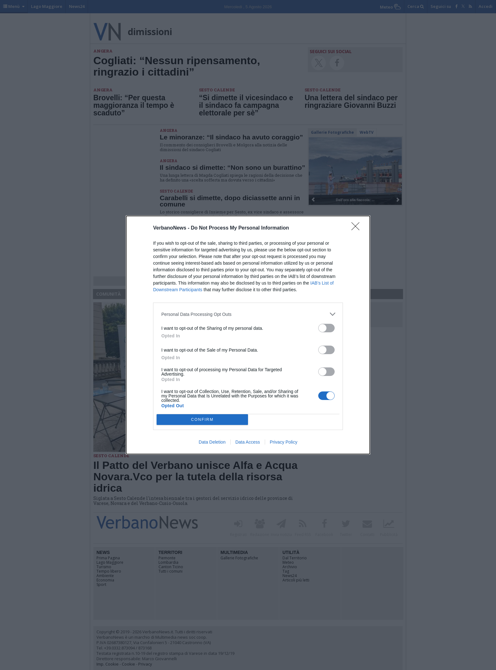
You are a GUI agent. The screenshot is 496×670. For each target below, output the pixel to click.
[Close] (357, 228)
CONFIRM (202, 419)
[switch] (326, 328)
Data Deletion (212, 442)
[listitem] (248, 314)
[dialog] (248, 335)
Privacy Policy (283, 442)
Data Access (247, 442)
